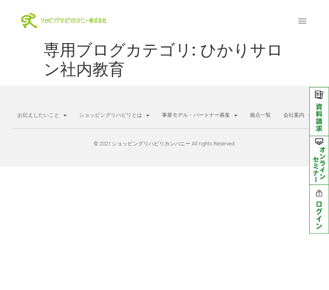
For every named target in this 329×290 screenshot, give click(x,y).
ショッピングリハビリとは (114, 115)
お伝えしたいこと (42, 115)
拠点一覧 (260, 115)
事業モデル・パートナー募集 (199, 115)
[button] (302, 20)
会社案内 (297, 115)
